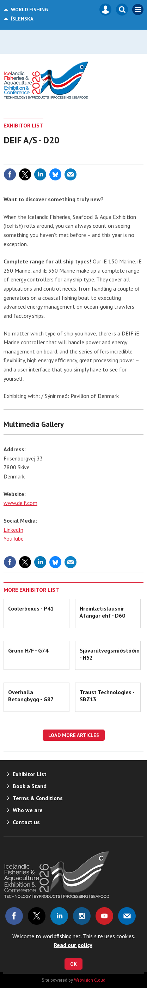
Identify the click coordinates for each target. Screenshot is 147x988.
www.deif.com (20, 502)
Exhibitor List (23, 125)
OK (73, 964)
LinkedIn (13, 529)
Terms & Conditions (38, 798)
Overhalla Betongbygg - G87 (31, 696)
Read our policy (73, 944)
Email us (127, 916)
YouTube (14, 538)
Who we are (28, 810)
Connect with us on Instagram (82, 916)
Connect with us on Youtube (104, 916)
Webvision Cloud (89, 980)
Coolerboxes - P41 (31, 608)
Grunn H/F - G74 (28, 650)
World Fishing (29, 9)
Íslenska (22, 19)
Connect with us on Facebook (14, 916)
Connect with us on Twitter (36, 916)
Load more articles (73, 735)
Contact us (26, 822)
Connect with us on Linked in (59, 916)
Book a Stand (30, 786)
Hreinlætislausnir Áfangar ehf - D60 (102, 612)
